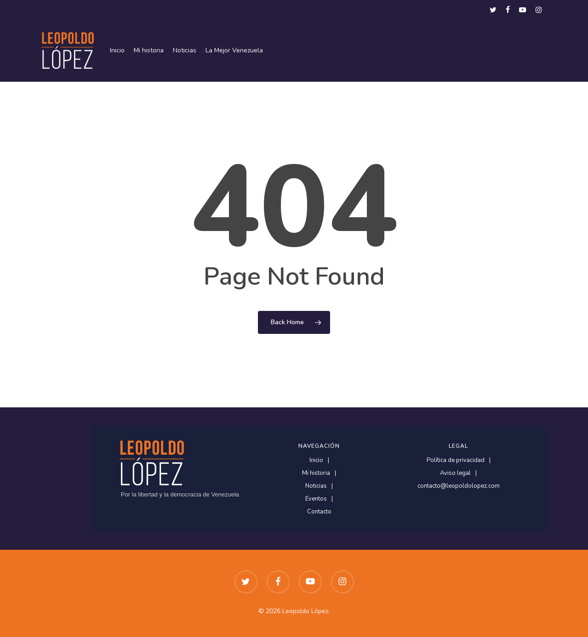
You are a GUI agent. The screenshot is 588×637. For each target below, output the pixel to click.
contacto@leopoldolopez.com (458, 486)
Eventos (316, 499)
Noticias (316, 486)
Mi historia (316, 473)
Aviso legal (455, 473)
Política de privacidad (456, 460)
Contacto (319, 512)
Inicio (316, 460)
